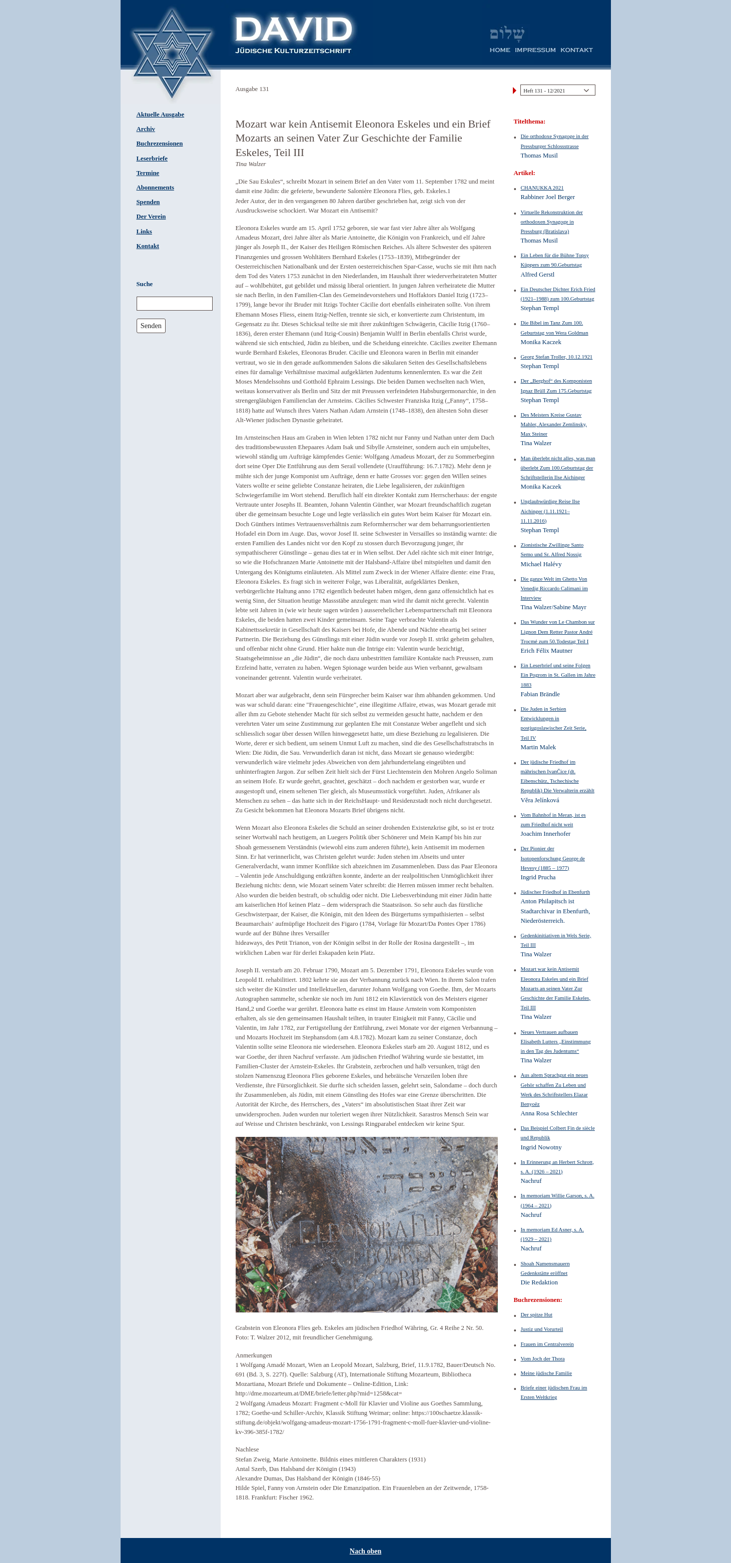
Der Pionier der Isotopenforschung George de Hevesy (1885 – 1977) (553, 857)
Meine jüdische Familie (546, 1373)
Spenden (148, 202)
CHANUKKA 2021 (542, 188)
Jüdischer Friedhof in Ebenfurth (555, 892)
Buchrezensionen (160, 143)
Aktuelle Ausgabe (161, 114)
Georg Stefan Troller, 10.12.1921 (557, 357)
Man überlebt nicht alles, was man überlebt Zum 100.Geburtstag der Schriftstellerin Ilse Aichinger (558, 467)
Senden (151, 326)
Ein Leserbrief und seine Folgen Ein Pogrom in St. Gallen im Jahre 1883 (558, 674)
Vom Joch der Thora (543, 1358)
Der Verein (151, 216)
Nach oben (365, 1551)
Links (144, 231)
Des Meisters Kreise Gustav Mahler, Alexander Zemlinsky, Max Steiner (554, 424)
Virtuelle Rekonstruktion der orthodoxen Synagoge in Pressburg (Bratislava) (552, 221)
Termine (148, 173)
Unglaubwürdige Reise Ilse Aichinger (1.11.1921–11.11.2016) (550, 510)
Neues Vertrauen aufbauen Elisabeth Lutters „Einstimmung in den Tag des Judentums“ (556, 1041)
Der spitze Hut (536, 1314)
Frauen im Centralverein (547, 1344)
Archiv (146, 129)
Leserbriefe (152, 158)
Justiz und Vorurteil (542, 1329)
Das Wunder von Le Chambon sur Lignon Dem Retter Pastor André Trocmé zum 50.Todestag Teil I (558, 631)
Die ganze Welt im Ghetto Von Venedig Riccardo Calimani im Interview (554, 588)
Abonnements (155, 187)
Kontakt (148, 246)
